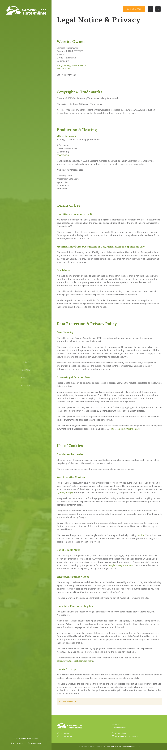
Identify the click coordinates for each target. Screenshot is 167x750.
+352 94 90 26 (18, 743)
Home (26, 362)
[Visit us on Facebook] (150, 9)
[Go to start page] (25, 10)
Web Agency (128, 746)
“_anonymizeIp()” (65, 492)
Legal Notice (111, 746)
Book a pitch (135, 9)
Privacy (120, 746)
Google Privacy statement (120, 565)
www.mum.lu (63, 154)
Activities (26, 377)
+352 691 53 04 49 (66, 736)
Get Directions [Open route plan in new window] (35, 743)
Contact (25, 385)
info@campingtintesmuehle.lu (27, 738)
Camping (26, 370)
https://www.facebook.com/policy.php (75, 660)
